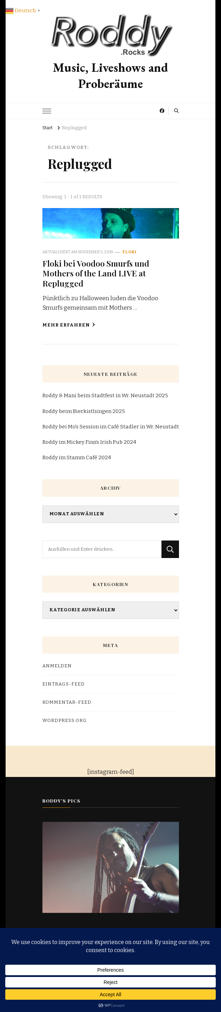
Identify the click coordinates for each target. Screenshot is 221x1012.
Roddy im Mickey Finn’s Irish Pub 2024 (89, 442)
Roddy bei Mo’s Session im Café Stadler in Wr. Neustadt (110, 427)
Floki (130, 251)
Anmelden (57, 666)
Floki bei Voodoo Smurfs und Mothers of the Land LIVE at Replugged (95, 273)
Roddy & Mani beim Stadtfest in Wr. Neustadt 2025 (105, 395)
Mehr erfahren (68, 325)
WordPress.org (64, 720)
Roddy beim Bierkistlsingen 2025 (83, 411)
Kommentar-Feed (66, 702)
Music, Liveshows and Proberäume (110, 75)
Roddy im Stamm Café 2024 (76, 457)
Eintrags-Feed (63, 684)
